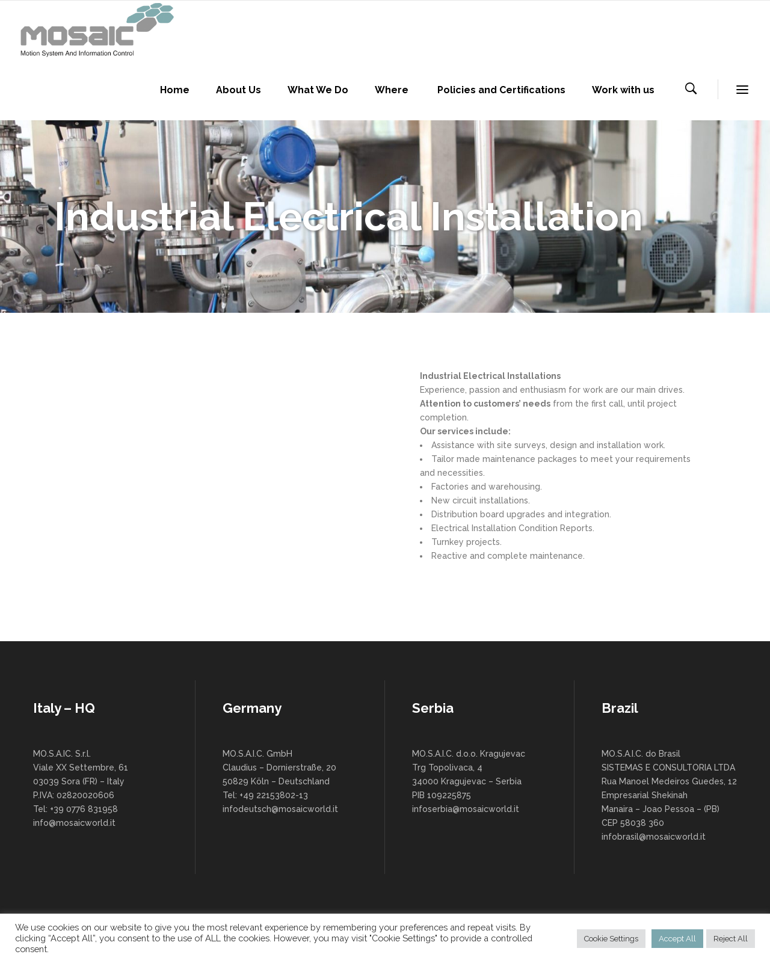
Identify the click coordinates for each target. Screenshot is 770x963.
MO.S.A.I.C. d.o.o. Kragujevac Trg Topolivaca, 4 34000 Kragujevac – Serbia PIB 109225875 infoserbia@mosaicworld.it (468, 781)
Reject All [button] (730, 938)
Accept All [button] (677, 938)
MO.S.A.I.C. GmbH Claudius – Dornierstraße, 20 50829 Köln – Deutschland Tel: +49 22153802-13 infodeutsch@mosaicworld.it (280, 781)
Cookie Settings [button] (611, 938)
